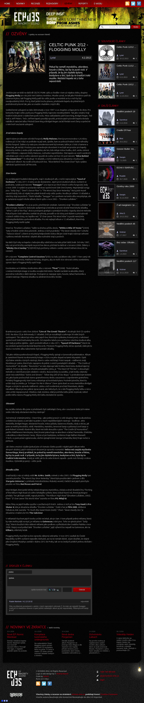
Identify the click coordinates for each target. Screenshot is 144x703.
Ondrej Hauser (63, 674)
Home (7, 3)
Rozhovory (52, 3)
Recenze (35, 3)
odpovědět (85, 602)
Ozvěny (68, 3)
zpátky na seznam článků (39, 35)
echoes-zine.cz (78, 694)
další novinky (54, 628)
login (102, 680)
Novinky (20, 3)
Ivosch (46, 676)
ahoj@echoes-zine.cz (109, 676)
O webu (98, 3)
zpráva (49, 580)
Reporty (83, 3)
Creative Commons (109, 694)
